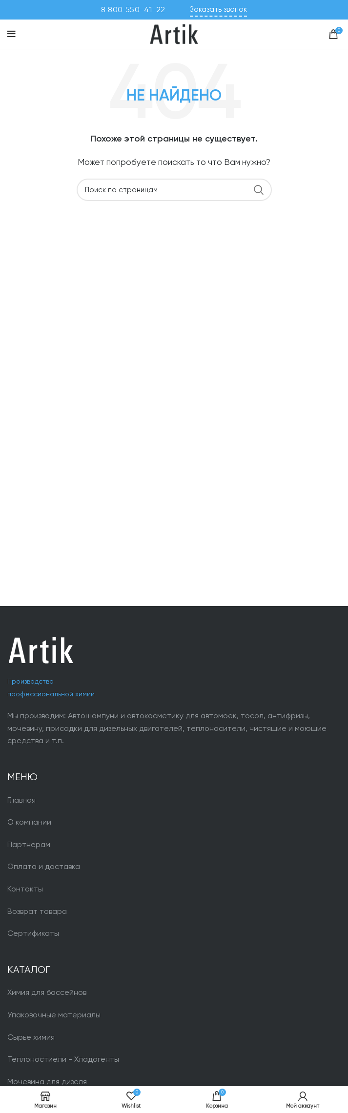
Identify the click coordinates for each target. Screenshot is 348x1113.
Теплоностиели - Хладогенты (63, 1059)
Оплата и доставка (43, 866)
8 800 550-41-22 (133, 9)
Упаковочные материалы (54, 1014)
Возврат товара (37, 911)
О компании (29, 822)
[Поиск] (174, 190)
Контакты (25, 888)
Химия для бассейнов (46, 992)
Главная (21, 800)
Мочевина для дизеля (47, 1081)
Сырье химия (31, 1037)
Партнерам (28, 844)
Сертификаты (33, 933)
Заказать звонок (218, 9)
